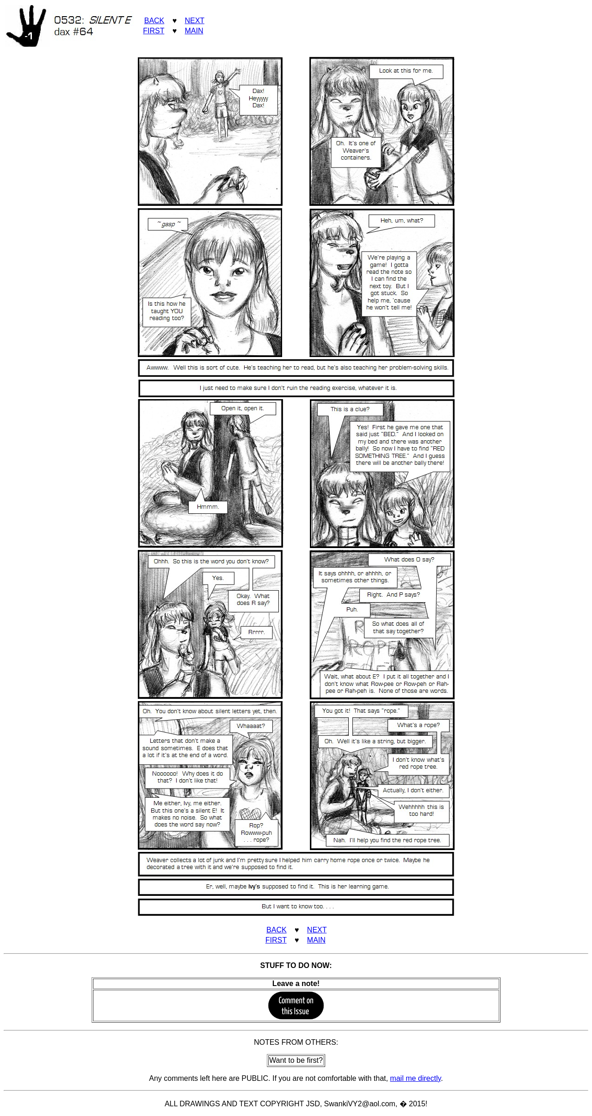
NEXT (194, 21)
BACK (154, 21)
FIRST (153, 31)
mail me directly (415, 1078)
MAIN (194, 31)
